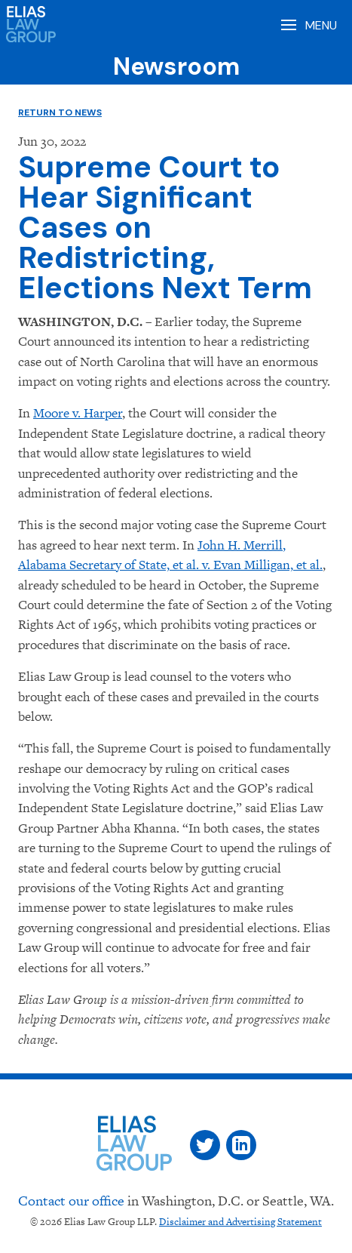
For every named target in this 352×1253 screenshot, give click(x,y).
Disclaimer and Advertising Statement (240, 1222)
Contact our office (71, 1200)
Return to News (60, 112)
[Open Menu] (308, 24)
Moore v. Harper (77, 413)
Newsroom (176, 66)
